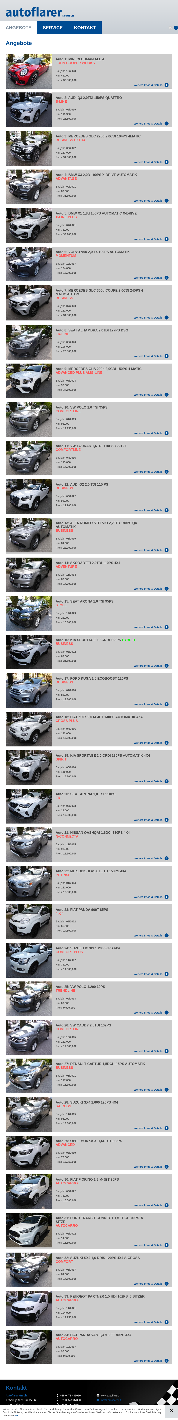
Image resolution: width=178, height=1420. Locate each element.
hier (16, 1415)
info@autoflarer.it (111, 1400)
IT (176, 28)
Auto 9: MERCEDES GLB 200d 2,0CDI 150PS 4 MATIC (99, 371)
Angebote (18, 27)
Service (53, 27)
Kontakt (85, 27)
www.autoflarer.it (110, 1395)
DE (170, 28)
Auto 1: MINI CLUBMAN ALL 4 (80, 61)
